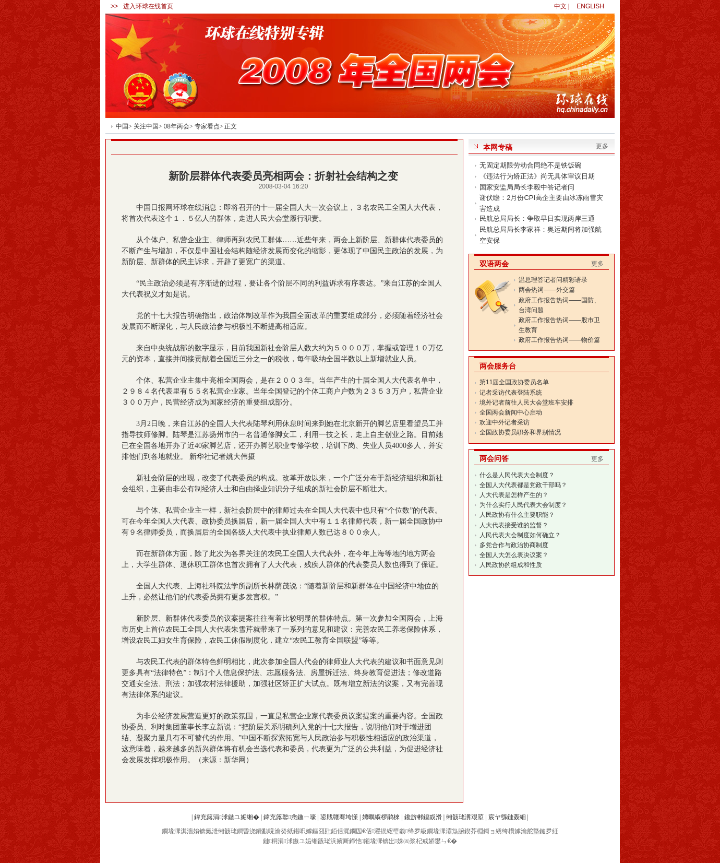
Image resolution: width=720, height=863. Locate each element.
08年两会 (176, 126)
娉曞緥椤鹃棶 (381, 817)
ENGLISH (590, 6)
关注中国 (146, 126)
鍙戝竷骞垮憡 (339, 817)
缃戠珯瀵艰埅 (465, 817)
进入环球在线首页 (148, 6)
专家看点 (207, 126)
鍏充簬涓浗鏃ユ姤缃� (226, 817)
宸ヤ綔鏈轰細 (507, 817)
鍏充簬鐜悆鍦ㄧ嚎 (289, 817)
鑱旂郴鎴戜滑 (423, 817)
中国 (122, 126)
